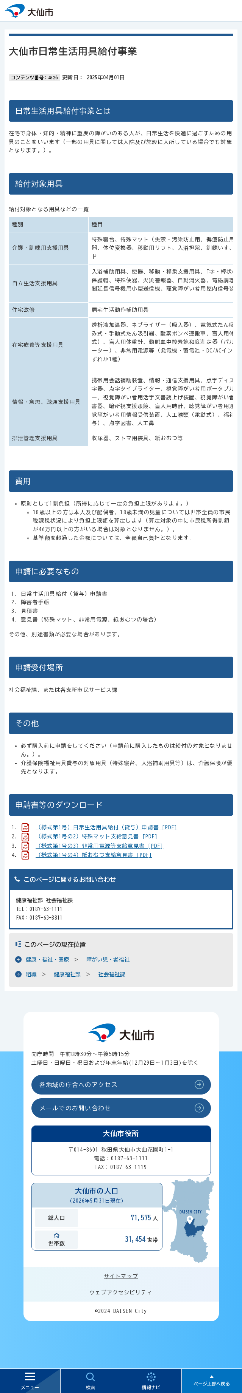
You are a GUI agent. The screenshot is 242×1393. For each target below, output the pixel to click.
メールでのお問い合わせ (75, 1108)
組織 (31, 974)
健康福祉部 (67, 974)
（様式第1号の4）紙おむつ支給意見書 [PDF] (94, 855)
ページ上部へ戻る (212, 1383)
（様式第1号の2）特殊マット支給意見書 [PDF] (97, 836)
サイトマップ (121, 1276)
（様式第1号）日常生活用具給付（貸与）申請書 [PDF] (106, 827)
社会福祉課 (111, 974)
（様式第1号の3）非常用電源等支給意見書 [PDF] (99, 846)
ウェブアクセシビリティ (120, 1292)
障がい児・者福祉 (108, 959)
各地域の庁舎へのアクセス (78, 1085)
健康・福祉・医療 (47, 959)
